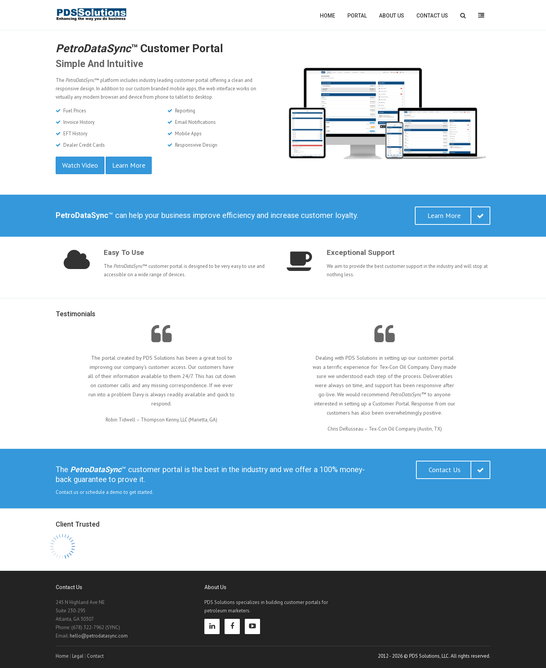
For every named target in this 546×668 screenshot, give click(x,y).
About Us (391, 16)
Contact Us (432, 16)
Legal (78, 656)
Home (327, 16)
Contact (95, 656)
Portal (357, 16)
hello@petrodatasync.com (99, 636)
